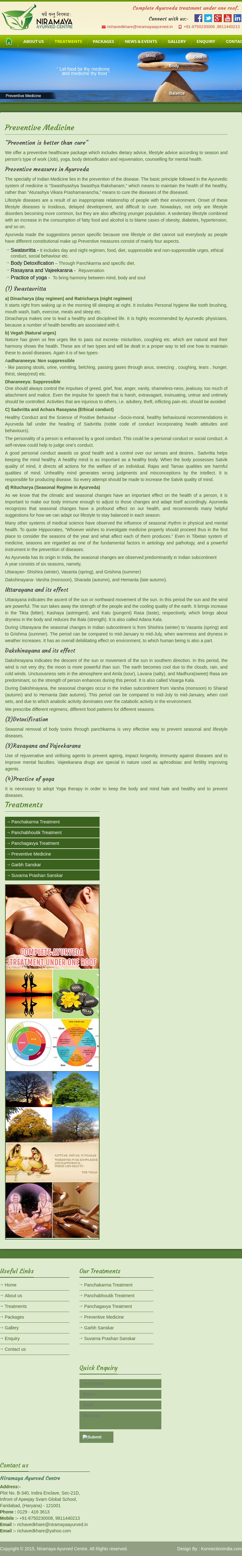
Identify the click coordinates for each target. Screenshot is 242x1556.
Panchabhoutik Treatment (36, 832)
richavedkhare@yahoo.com (44, 1530)
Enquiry (12, 1338)
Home (10, 1284)
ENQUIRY (206, 41)
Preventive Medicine (31, 853)
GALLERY (177, 41)
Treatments (16, 1306)
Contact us (15, 1349)
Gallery (12, 1327)
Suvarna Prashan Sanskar (37, 875)
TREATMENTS (68, 41)
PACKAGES (103, 41)
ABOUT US (33, 41)
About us (13, 1295)
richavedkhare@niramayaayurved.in (140, 26)
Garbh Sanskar (26, 864)
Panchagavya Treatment (35, 843)
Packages (14, 1317)
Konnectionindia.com (221, 1548)
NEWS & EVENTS (141, 41)
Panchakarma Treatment (35, 821)
